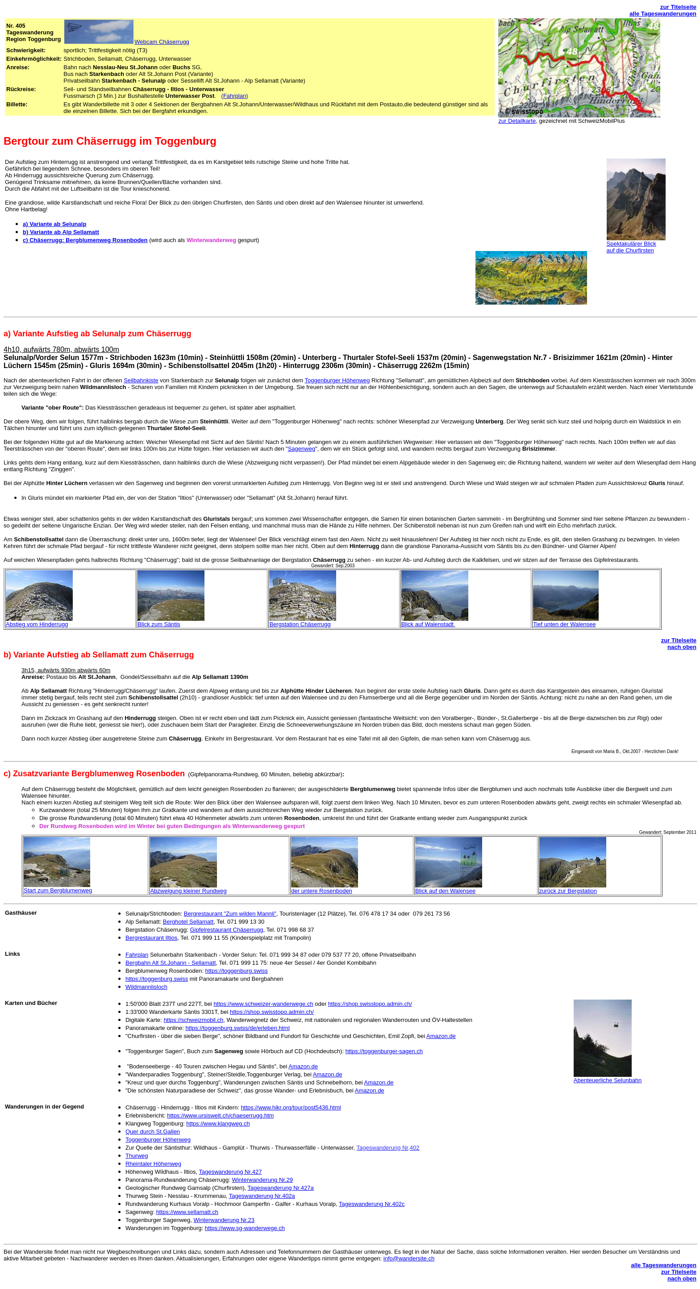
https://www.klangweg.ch (218, 1123)
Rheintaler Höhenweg (153, 1163)
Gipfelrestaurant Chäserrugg (226, 929)
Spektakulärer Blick (631, 243)
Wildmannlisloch (146, 986)
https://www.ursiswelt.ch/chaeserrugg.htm (220, 1115)
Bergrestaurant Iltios (151, 937)
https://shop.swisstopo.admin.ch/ (370, 1003)
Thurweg (136, 1155)
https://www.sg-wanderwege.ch (245, 1228)
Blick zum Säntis (159, 624)
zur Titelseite (678, 7)
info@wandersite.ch (408, 1258)
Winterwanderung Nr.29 (262, 1179)
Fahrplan (136, 954)
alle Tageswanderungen (662, 13)
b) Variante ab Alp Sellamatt (61, 232)
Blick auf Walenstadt (428, 624)
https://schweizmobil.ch (194, 1020)
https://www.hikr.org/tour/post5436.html (291, 1107)
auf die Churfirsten (630, 250)
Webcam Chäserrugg (126, 41)
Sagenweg (301, 448)
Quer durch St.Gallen (152, 1131)
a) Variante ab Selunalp (54, 224)
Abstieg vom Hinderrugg (37, 624)
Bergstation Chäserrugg (299, 624)
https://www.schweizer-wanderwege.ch (263, 1003)
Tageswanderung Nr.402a (262, 1196)
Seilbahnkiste (141, 380)
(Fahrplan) (234, 95)
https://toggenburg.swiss (236, 970)
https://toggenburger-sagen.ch (384, 1051)
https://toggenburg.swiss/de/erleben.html (237, 1028)
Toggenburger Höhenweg (337, 380)
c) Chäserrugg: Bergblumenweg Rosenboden (85, 240)
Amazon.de (441, 1036)
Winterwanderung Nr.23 (223, 1220)
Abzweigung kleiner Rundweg (188, 890)
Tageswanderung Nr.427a (281, 1187)
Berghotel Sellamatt (188, 921)
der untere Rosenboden (321, 890)
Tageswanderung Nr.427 (230, 1171)
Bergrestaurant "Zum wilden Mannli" (230, 913)
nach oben (681, 647)
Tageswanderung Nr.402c (371, 1204)
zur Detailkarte (517, 120)
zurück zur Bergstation (568, 890)
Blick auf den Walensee (445, 890)
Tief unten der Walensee (564, 624)
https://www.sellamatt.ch (187, 1212)
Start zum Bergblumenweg (58, 890)
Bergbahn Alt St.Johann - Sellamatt (170, 962)
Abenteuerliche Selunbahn (608, 1080)
